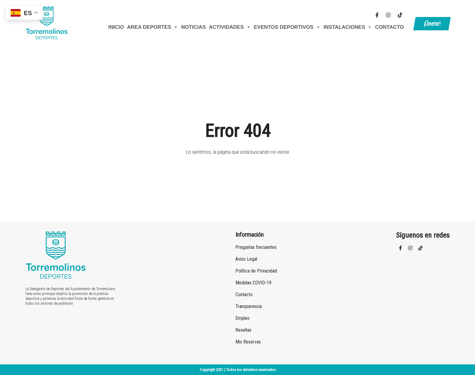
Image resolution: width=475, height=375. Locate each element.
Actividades (230, 27)
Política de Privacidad (256, 271)
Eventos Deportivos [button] (287, 27)
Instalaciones (348, 27)
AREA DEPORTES (152, 27)
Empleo (242, 318)
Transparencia (248, 306)
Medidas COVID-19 (253, 283)
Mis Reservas (248, 342)
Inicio (116, 27)
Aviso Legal (246, 259)
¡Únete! (432, 23)
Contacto (389, 27)
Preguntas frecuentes (256, 247)
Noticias (193, 27)
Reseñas (243, 330)
